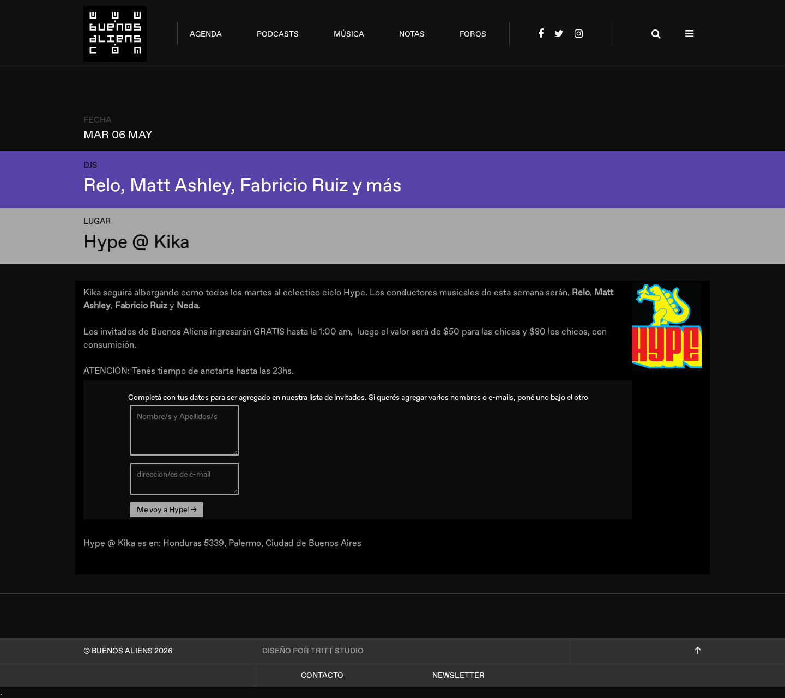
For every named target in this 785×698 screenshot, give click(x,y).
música (349, 34)
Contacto (322, 675)
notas (412, 34)
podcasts (278, 34)
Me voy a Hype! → (167, 509)
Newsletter (458, 675)
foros (473, 34)
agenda (206, 34)
